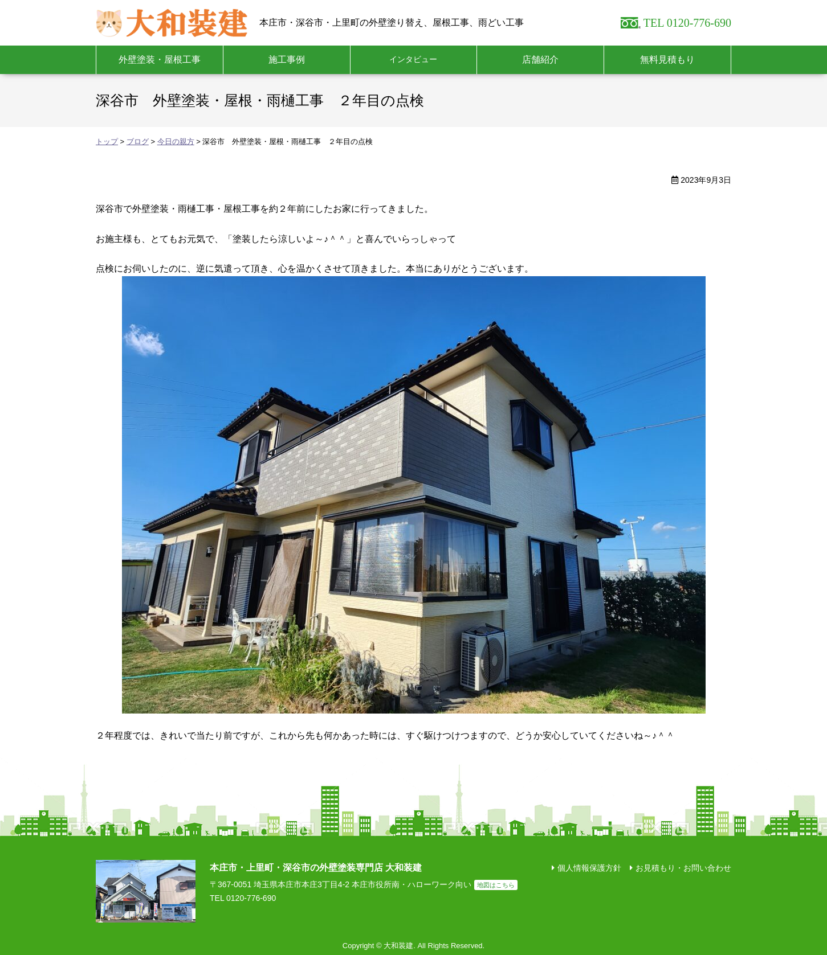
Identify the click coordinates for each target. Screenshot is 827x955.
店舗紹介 (540, 59)
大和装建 (172, 23)
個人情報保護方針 (589, 867)
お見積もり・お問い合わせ (683, 867)
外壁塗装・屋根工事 (160, 59)
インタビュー (413, 59)
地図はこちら (496, 885)
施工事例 (286, 59)
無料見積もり (667, 59)
